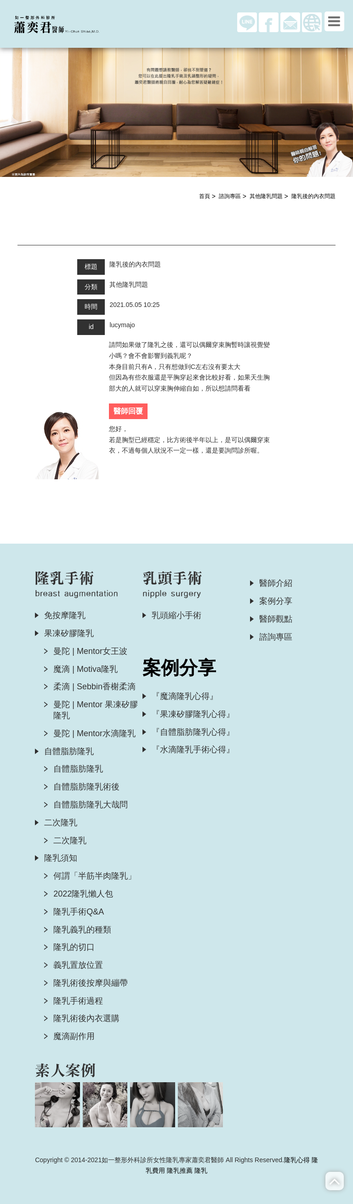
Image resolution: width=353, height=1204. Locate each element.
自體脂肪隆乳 (69, 751)
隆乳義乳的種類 (82, 929)
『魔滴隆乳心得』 (185, 696)
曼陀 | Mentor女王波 (90, 651)
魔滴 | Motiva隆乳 (85, 669)
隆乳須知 (60, 858)
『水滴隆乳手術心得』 (193, 749)
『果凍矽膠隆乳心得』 (193, 714)
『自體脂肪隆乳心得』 (193, 732)
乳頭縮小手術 (176, 615)
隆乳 (200, 1170)
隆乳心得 (297, 1160)
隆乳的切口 (74, 947)
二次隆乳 (60, 822)
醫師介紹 (275, 583)
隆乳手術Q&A (78, 911)
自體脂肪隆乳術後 (86, 786)
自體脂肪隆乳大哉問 (90, 804)
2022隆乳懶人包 (83, 893)
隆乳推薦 (180, 1170)
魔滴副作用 (74, 1036)
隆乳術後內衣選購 (86, 1018)
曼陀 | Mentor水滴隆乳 (94, 733)
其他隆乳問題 (266, 196)
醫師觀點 (275, 619)
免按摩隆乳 (64, 615)
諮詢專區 (230, 196)
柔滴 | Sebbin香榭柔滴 (94, 686)
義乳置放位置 (78, 965)
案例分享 (275, 601)
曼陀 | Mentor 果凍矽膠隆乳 (95, 710)
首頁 (204, 196)
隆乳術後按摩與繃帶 (90, 983)
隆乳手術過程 (78, 1000)
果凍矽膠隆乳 (69, 633)
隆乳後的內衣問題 (313, 196)
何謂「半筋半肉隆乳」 (94, 875)
